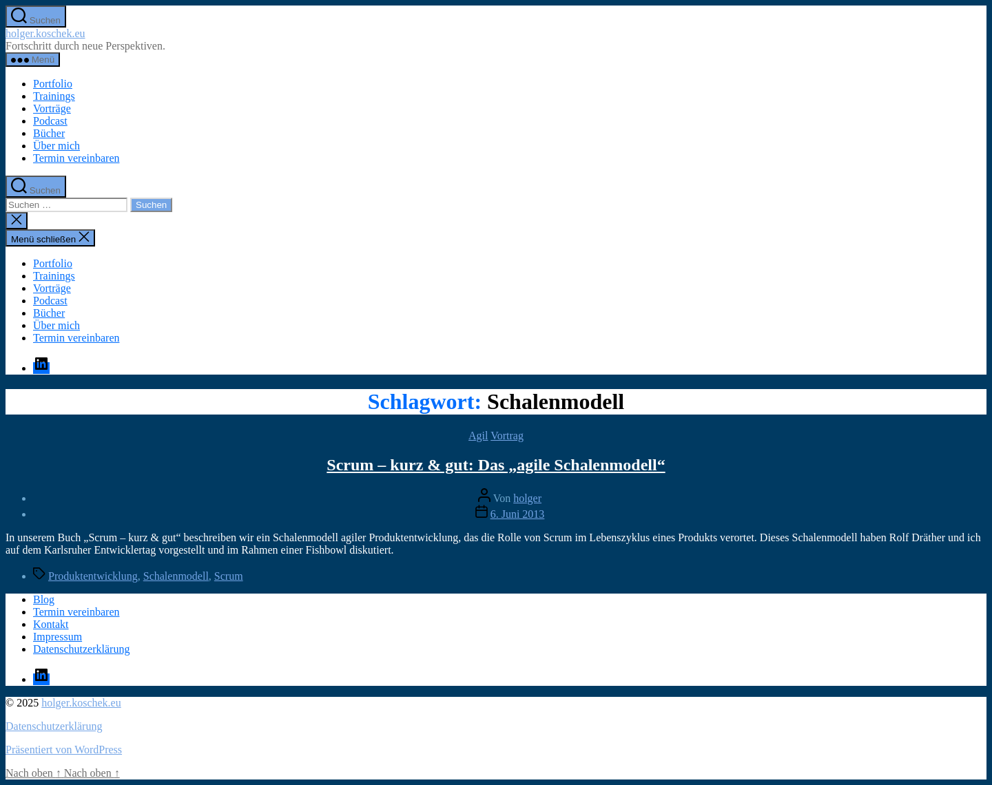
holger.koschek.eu (45, 33)
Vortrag (507, 435)
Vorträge (52, 108)
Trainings (54, 96)
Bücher (49, 133)
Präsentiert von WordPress (64, 749)
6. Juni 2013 (517, 514)
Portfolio (52, 84)
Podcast (50, 121)
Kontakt (51, 624)
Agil (478, 435)
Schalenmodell (176, 576)
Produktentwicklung (93, 576)
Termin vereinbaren (76, 158)
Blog (43, 599)
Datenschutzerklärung (81, 649)
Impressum (57, 636)
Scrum (228, 576)
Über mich (56, 145)
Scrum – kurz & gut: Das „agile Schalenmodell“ (496, 465)
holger (527, 498)
